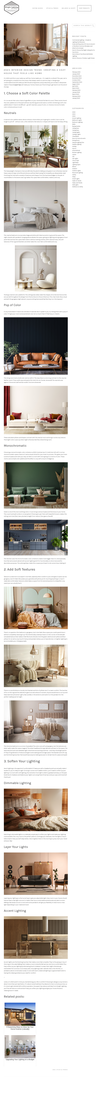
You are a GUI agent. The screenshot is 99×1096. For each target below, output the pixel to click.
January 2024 (76, 92)
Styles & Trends (62, 1069)
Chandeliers (75, 136)
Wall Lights (75, 185)
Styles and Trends (77, 183)
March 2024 (75, 88)
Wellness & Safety (77, 186)
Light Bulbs (75, 162)
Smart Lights (76, 178)
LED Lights (75, 158)
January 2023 (76, 98)
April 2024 (75, 86)
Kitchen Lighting (76, 152)
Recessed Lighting (77, 172)
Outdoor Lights (76, 170)
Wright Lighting (11, 4)
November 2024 (77, 78)
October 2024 (76, 80)
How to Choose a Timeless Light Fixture (83, 58)
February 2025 (76, 72)
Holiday (74, 146)
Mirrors (74, 166)
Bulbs (74, 124)
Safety (74, 174)
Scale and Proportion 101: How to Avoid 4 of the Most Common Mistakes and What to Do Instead (83, 46)
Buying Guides (76, 126)
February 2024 (76, 90)
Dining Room (76, 140)
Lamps (74, 154)
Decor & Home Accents (79, 138)
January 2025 (76, 74)
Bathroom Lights (77, 120)
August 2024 (76, 84)
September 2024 (77, 82)
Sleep (74, 176)
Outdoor (74, 168)
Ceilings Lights (76, 134)
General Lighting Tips (78, 142)
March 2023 (75, 94)
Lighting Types (76, 164)
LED (73, 156)
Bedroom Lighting (77, 122)
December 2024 (77, 76)
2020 (73, 112)
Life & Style (75, 160)
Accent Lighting (76, 118)
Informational (76, 150)
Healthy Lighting (76, 144)
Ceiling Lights (76, 132)
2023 (54, 1069)
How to (74, 148)
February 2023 (76, 96)
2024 (73, 116)
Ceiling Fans (75, 128)
